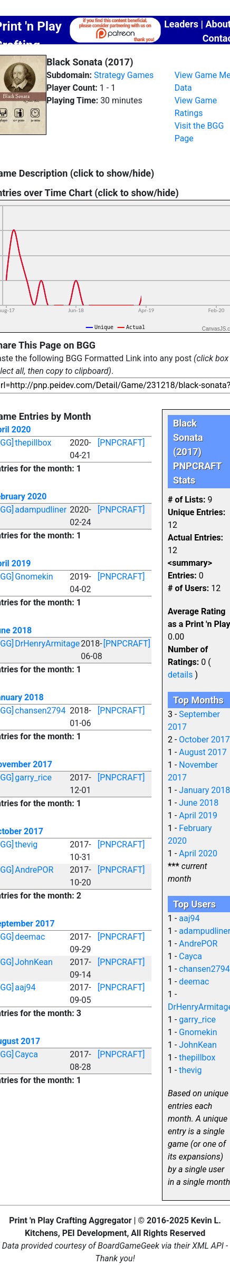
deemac (30, 937)
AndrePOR (34, 870)
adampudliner (40, 510)
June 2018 (198, 803)
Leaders (181, 24)
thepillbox (33, 443)
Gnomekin (34, 577)
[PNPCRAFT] (121, 443)
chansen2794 (40, 711)
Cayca (26, 1054)
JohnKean (33, 962)
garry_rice (33, 778)
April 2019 (198, 815)
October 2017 (204, 740)
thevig (26, 844)
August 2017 (202, 752)
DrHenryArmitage (47, 644)
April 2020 (198, 853)
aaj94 (25, 987)
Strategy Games (124, 75)
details (180, 675)
